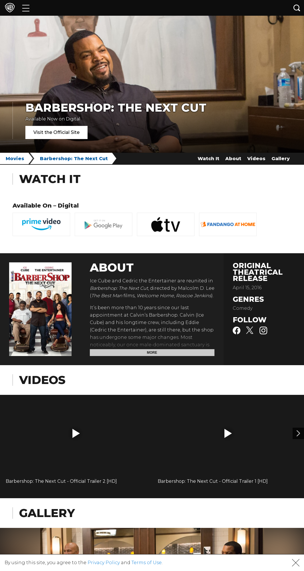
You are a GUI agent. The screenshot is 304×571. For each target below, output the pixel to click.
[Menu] (25, 8)
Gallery (280, 158)
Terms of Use (146, 562)
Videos (256, 158)
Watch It (208, 158)
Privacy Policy (104, 562)
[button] (76, 433)
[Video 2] (298, 433)
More (152, 353)
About (233, 158)
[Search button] (297, 8)
